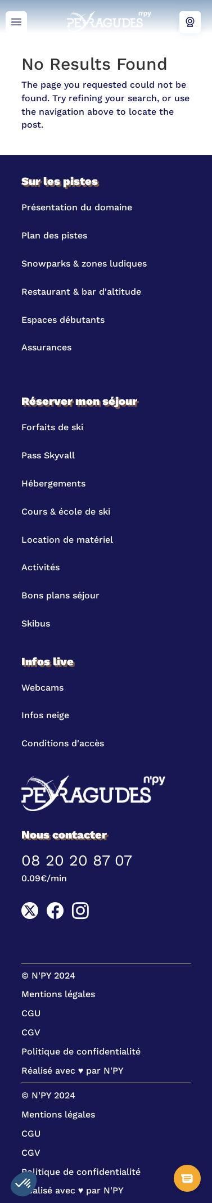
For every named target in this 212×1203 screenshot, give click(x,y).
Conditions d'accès (62, 743)
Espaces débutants (63, 319)
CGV (30, 1032)
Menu (16, 22)
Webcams (190, 22)
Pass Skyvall (48, 455)
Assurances (46, 347)
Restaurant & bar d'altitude (81, 291)
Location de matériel (67, 539)
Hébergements (53, 483)
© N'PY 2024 (48, 975)
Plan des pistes (54, 235)
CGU (30, 1013)
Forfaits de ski (52, 427)
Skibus (35, 623)
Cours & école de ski (65, 511)
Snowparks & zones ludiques (84, 263)
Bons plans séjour (60, 595)
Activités (40, 567)
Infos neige (45, 715)
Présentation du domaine (76, 207)
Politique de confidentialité (81, 1051)
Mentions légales (58, 994)
